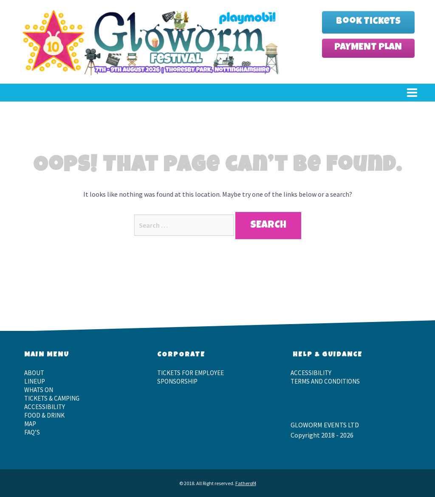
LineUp (34, 381)
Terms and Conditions (325, 381)
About (34, 373)
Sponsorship (177, 381)
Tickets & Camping (51, 398)
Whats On (38, 390)
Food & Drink (44, 415)
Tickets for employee (190, 373)
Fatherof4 (245, 483)
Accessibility (44, 407)
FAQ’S (32, 432)
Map (30, 424)
